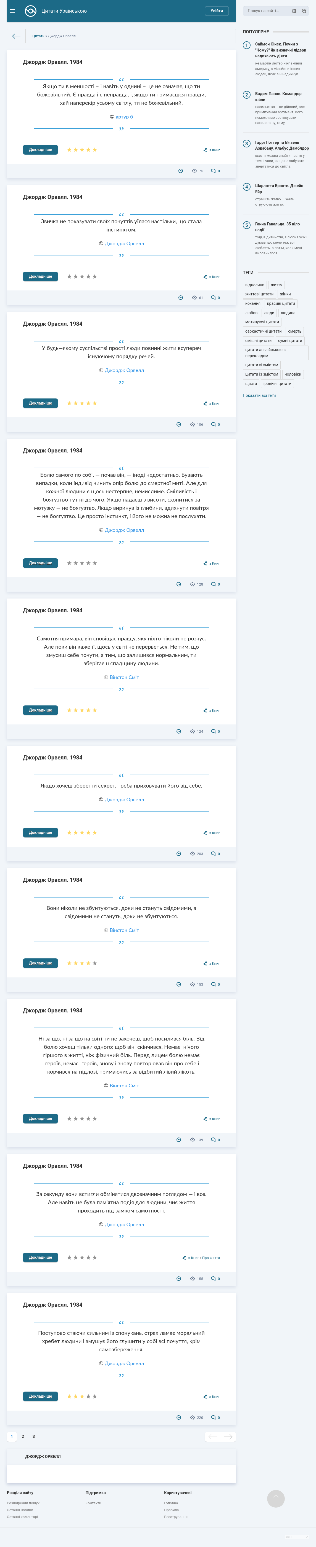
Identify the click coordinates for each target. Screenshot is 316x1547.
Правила (171, 1510)
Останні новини (20, 1510)
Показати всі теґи (259, 395)
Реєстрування (176, 1517)
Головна (171, 1503)
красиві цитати (281, 303)
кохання (252, 303)
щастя (251, 383)
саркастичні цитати (263, 331)
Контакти (93, 1503)
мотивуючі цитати (262, 322)
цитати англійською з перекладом (265, 352)
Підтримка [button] (96, 1493)
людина (288, 313)
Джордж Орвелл (124, 243)
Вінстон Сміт (124, 677)
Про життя (211, 1258)
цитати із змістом (261, 374)
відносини (254, 285)
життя (276, 285)
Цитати (38, 36)
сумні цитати (290, 340)
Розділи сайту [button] (20, 1493)
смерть (294, 331)
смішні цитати (258, 340)
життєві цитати (259, 294)
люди (269, 313)
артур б (124, 117)
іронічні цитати (277, 383)
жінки (285, 294)
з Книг (214, 150)
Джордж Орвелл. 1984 (52, 62)
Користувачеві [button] (177, 1493)
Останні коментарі (22, 1517)
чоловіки (293, 374)
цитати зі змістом (261, 365)
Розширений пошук (23, 1503)
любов (251, 313)
